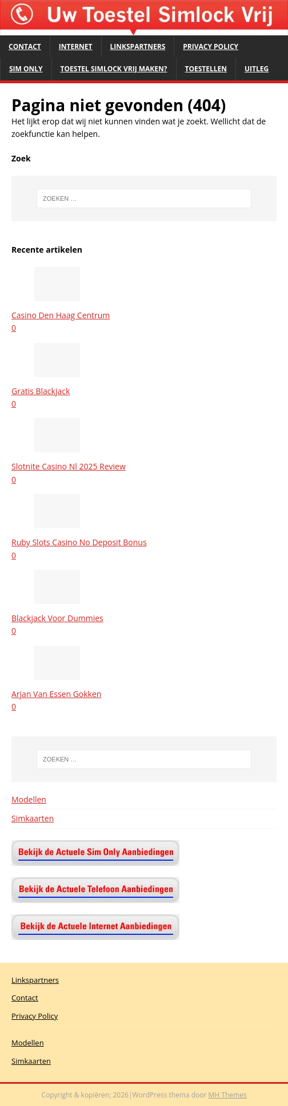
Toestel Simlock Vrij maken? (114, 69)
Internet (76, 46)
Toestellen (206, 69)
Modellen (28, 799)
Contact (25, 46)
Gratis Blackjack (40, 391)
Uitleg (257, 69)
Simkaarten (32, 818)
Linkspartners (138, 46)
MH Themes (228, 1095)
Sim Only (26, 69)
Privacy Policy (210, 46)
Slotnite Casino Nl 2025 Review (68, 466)
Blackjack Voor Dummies (57, 618)
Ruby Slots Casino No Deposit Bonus (79, 542)
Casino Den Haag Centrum (60, 315)
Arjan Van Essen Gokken (56, 693)
